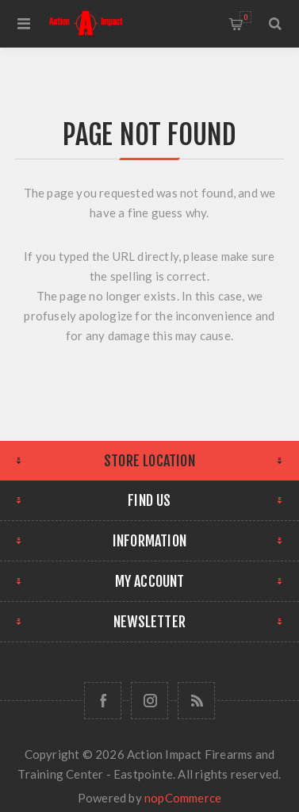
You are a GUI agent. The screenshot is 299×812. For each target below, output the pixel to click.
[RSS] (196, 700)
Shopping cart (245, 17)
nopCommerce (182, 798)
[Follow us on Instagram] (149, 700)
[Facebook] (102, 700)
